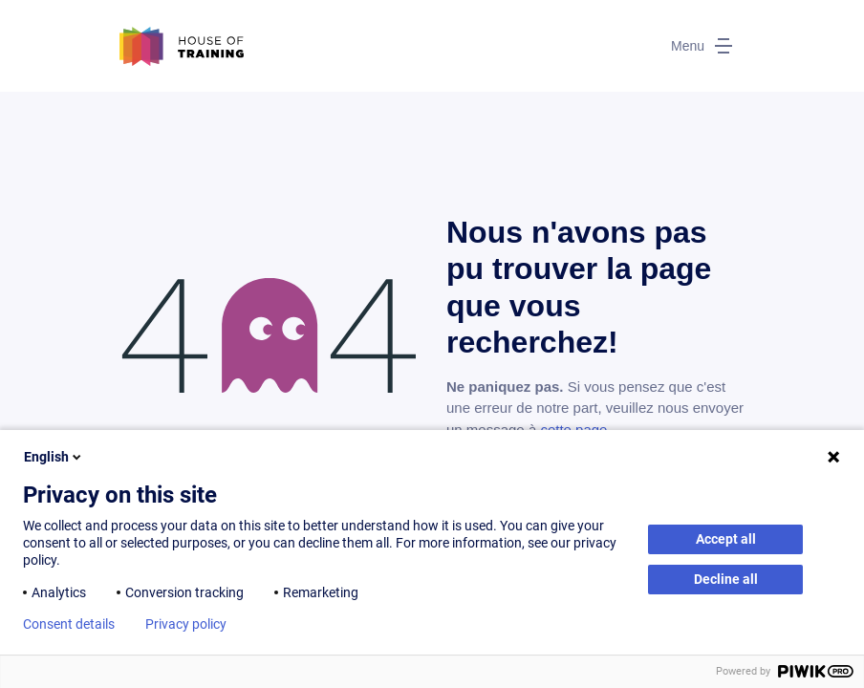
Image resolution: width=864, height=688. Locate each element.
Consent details (69, 624)
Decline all (726, 579)
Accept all (726, 539)
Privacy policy (186, 624)
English (54, 456)
